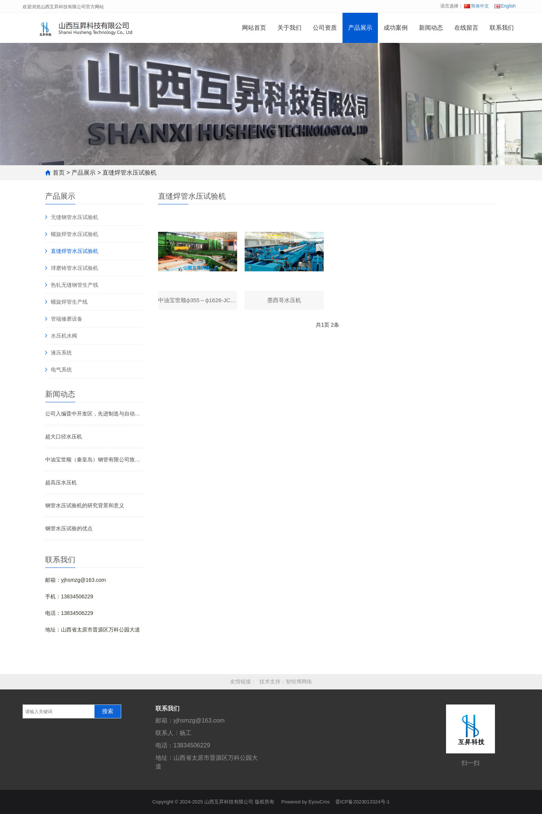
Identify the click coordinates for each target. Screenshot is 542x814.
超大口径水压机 (63, 437)
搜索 (107, 711)
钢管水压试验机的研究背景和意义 (84, 505)
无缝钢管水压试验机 (74, 217)
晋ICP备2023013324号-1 (362, 802)
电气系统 (61, 370)
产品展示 (360, 27)
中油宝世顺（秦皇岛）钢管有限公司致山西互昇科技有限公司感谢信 (94, 459)
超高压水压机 (61, 482)
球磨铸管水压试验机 (74, 268)
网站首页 (254, 27)
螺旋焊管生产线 (69, 302)
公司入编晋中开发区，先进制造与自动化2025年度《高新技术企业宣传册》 (94, 414)
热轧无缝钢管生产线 (74, 285)
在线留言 (466, 27)
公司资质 (325, 27)
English (505, 6)
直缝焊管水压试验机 (129, 172)
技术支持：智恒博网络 (285, 682)
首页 (59, 172)
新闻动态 (431, 27)
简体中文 (476, 6)
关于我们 (289, 27)
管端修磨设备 (66, 319)
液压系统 (61, 353)
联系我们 (502, 27)
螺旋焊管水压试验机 (74, 234)
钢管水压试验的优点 (69, 528)
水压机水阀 (64, 336)
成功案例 (396, 27)
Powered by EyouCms (305, 802)
